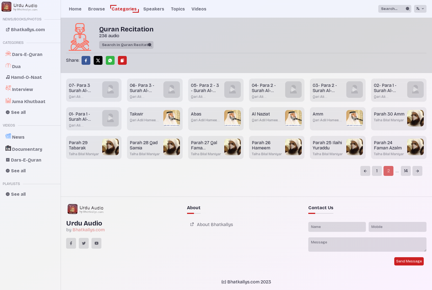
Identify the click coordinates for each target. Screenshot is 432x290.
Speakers (153, 9)
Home (75, 9)
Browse (96, 9)
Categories (124, 9)
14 (406, 170)
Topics (178, 9)
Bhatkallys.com (88, 229)
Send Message (409, 261)
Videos (198, 9)
